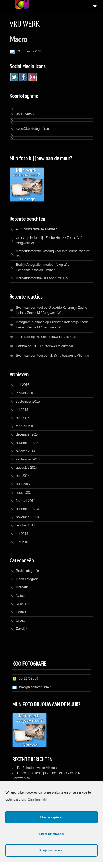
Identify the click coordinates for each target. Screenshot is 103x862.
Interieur (22, 587)
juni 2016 (22, 385)
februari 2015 (25, 426)
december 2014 (27, 434)
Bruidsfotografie (27, 571)
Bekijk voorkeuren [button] (52, 850)
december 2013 (27, 509)
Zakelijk (21, 629)
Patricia (21, 346)
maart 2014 (24, 492)
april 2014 (23, 484)
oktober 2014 (25, 451)
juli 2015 (22, 410)
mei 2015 (22, 418)
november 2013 (27, 517)
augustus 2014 (27, 467)
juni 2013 (22, 542)
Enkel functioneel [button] (51, 833)
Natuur (21, 596)
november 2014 (27, 443)
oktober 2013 (25, 525)
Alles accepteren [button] (51, 817)
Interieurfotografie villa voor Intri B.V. (42, 278)
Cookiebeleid (37, 800)
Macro (18, 39)
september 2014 (28, 459)
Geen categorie (27, 579)
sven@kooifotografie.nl (32, 129)
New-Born (23, 604)
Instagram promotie (30, 322)
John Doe (23, 337)
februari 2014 (25, 501)
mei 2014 (22, 476)
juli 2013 (22, 534)
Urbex (20, 620)
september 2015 (28, 401)
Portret (21, 612)
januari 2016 (25, 393)
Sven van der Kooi (29, 308)
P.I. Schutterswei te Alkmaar (36, 229)
